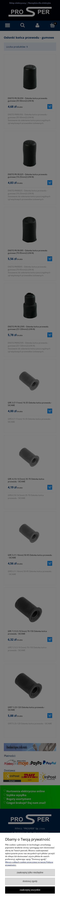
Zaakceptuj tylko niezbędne (30, 872)
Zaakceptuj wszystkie (30, 890)
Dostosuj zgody (30, 881)
